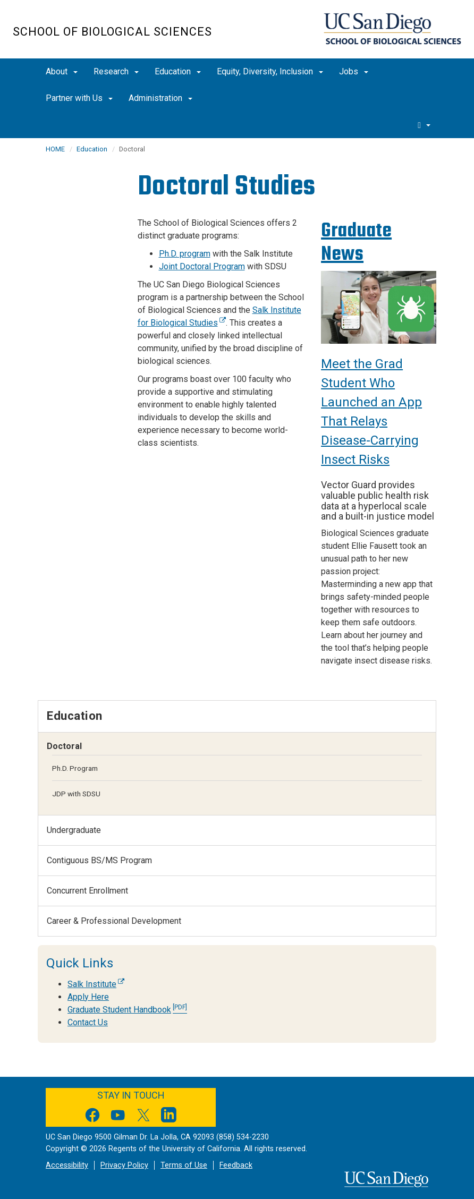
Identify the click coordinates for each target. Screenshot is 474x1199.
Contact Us (87, 1022)
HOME (55, 149)
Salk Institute (95, 984)
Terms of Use (183, 1165)
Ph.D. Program (75, 768)
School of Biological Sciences (112, 31)
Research (116, 71)
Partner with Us (79, 98)
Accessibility (67, 1165)
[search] (424, 125)
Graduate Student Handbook (127, 1010)
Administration (160, 98)
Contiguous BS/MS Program (99, 860)
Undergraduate (74, 830)
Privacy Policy (124, 1165)
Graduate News (356, 242)
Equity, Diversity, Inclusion (270, 71)
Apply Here (88, 997)
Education (178, 71)
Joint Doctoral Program (202, 266)
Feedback (235, 1165)
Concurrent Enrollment (87, 891)
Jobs (353, 71)
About (62, 71)
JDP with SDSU (76, 793)
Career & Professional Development (114, 921)
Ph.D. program (184, 254)
